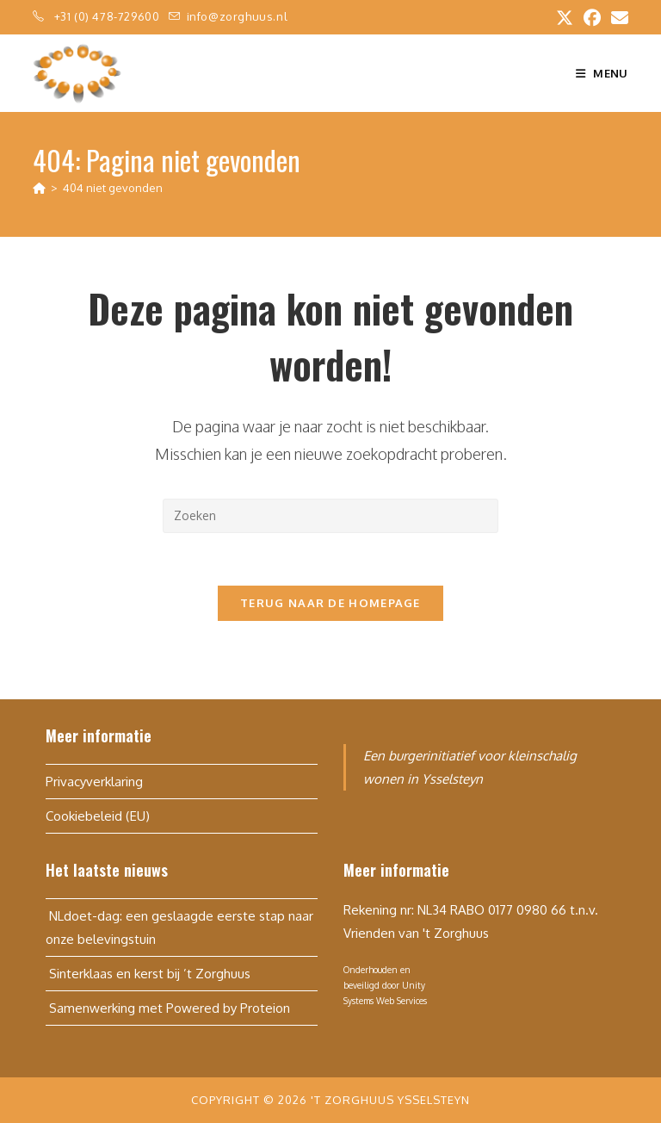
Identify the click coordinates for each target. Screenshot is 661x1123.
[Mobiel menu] (602, 73)
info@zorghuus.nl (237, 16)
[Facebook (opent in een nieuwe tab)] (592, 18)
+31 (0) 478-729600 (108, 16)
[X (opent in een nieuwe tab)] (564, 18)
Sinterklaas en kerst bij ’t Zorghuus (148, 973)
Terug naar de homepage (330, 603)
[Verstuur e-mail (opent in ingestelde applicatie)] (617, 18)
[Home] (39, 188)
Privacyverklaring (94, 781)
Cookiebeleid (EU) (98, 816)
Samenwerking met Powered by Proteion (168, 1008)
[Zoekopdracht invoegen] (330, 516)
